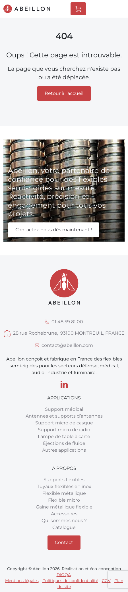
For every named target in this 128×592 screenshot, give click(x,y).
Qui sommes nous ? (64, 520)
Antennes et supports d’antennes (64, 416)
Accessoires (64, 513)
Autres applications (64, 450)
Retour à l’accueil (64, 93)
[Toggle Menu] (112, 8)
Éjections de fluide (64, 443)
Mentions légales (22, 580)
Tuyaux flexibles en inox (64, 486)
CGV (106, 580)
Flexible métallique (64, 493)
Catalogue (64, 527)
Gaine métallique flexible (64, 507)
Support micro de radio (64, 429)
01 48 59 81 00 (67, 321)
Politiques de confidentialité (70, 580)
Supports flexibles (64, 479)
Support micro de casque (64, 423)
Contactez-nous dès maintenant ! (53, 229)
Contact (64, 542)
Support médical (64, 409)
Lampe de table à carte (64, 436)
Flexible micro (64, 500)
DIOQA (64, 574)
